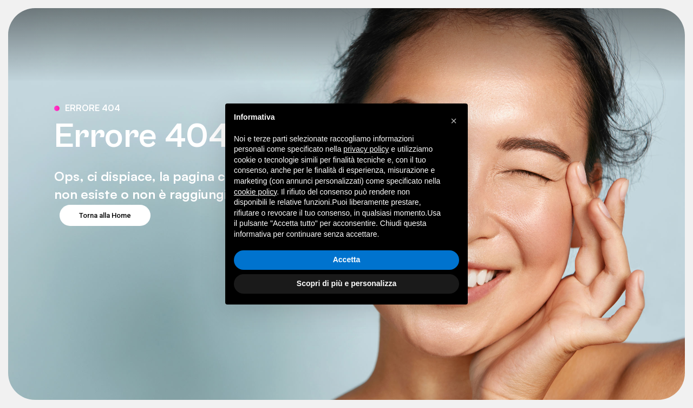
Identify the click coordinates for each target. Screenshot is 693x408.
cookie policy (255, 191)
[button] (453, 120)
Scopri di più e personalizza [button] (346, 283)
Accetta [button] (347, 259)
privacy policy (366, 149)
